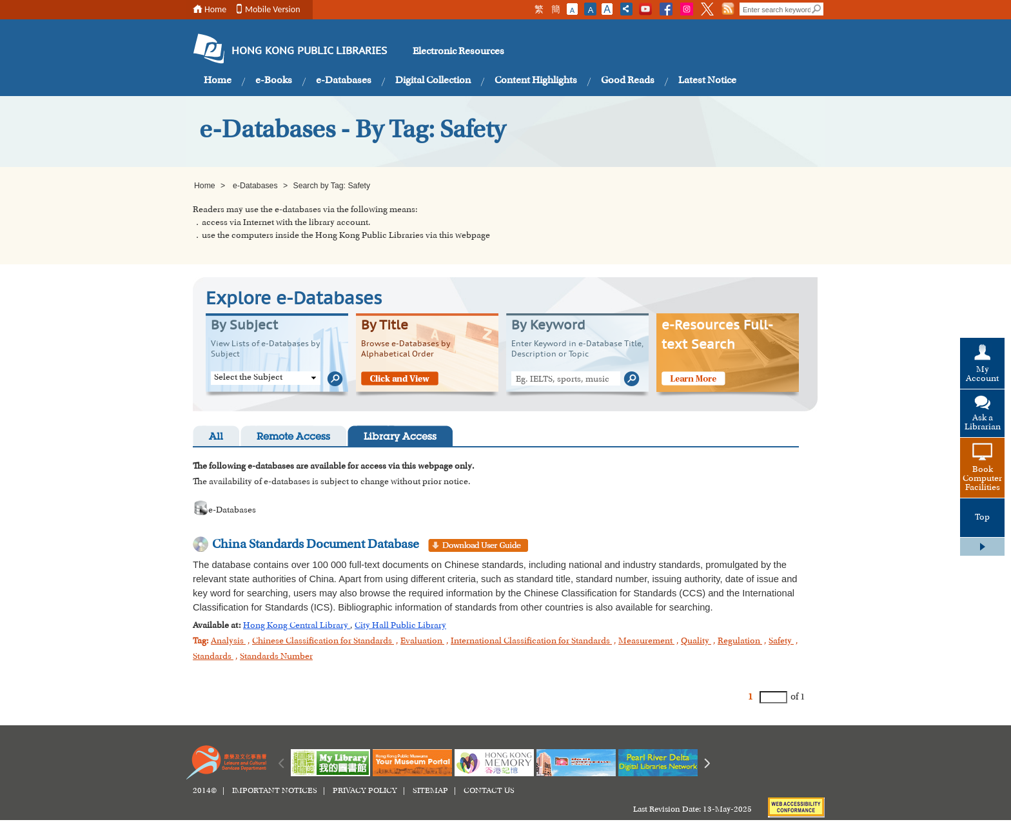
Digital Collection (433, 80)
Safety (781, 641)
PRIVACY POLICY (365, 791)
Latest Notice (707, 80)
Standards (213, 656)
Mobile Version (272, 9)
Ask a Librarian (983, 423)
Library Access (400, 437)
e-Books (273, 80)
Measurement (646, 641)
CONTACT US (489, 791)
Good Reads (627, 80)
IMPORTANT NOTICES (274, 791)
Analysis (228, 641)
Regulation (740, 641)
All (216, 437)
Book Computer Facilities (982, 479)
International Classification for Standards (531, 641)
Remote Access (293, 437)
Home (215, 9)
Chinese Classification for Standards (323, 641)
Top (982, 517)
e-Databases (343, 80)
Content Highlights (536, 80)
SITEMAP (430, 791)
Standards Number (276, 656)
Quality (696, 641)
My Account (982, 375)
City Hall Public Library (400, 626)
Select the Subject (248, 377)
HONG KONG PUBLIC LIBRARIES (309, 51)
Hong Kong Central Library (296, 626)
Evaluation (422, 641)
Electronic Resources (458, 51)
